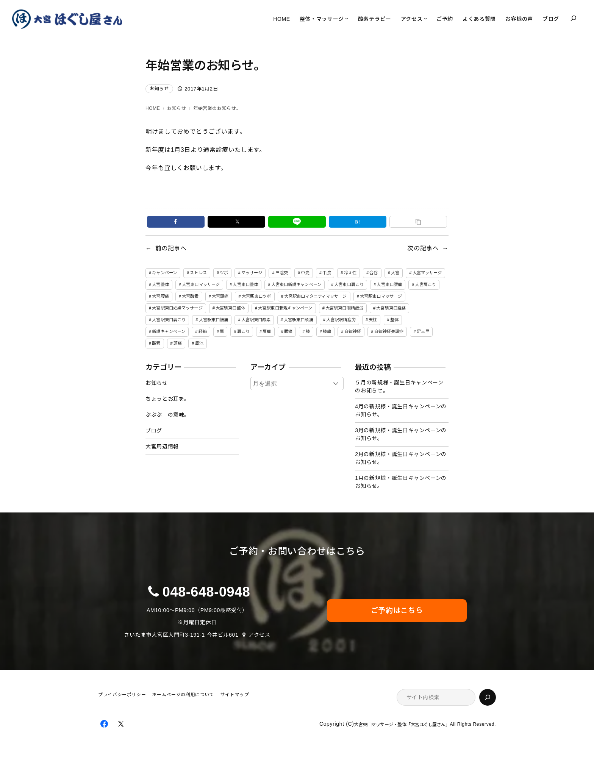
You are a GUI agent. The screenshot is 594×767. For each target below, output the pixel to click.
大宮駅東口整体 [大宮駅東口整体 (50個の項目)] (230, 308)
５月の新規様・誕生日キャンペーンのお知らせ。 (399, 387)
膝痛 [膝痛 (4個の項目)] (327, 331)
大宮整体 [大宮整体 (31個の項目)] (160, 284)
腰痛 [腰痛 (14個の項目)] (288, 331)
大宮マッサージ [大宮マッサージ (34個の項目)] (427, 272)
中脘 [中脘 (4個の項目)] (326, 272)
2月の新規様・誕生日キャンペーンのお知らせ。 (401, 458)
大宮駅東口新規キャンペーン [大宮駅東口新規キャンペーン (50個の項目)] (285, 308)
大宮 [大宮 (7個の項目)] (395, 272)
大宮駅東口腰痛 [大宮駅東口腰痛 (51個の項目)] (213, 319)
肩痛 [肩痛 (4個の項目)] (267, 331)
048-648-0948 (206, 592)
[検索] (487, 697)
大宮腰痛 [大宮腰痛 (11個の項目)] (160, 296)
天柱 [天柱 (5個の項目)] (373, 319)
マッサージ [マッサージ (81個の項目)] (252, 272)
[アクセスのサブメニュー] (425, 18)
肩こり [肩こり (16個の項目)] (243, 331)
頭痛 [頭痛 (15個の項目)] (178, 343)
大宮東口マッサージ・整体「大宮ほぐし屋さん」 (402, 724)
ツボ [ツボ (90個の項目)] (224, 272)
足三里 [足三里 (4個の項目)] (423, 331)
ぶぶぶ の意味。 (167, 415)
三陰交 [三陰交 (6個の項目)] (281, 272)
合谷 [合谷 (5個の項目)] (373, 272)
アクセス (259, 635)
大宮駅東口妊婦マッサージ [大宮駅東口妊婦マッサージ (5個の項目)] (177, 308)
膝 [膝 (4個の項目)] (308, 331)
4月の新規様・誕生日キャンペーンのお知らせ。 (401, 410)
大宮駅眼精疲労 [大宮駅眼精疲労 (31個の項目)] (341, 319)
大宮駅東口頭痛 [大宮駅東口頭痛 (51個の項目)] (298, 319)
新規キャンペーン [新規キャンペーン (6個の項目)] (168, 331)
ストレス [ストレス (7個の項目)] (198, 272)
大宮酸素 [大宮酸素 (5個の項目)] (190, 296)
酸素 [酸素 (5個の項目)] (156, 343)
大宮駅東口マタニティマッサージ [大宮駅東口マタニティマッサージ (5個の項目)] (315, 296)
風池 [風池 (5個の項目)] (199, 343)
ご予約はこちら (397, 610)
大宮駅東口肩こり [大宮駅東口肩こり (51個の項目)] (169, 319)
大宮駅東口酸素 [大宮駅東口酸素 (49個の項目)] (256, 319)
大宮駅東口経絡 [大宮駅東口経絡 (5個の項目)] (391, 308)
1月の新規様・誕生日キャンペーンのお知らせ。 (401, 482)
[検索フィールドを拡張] (573, 18)
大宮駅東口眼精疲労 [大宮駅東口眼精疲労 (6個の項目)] (344, 308)
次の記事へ (423, 248)
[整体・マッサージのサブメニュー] (346, 18)
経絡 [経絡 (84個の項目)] (203, 331)
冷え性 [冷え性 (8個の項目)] (350, 272)
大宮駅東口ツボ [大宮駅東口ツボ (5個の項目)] (256, 296)
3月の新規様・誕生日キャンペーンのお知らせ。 (401, 434)
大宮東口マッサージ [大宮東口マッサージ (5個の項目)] (201, 284)
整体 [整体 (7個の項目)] (394, 319)
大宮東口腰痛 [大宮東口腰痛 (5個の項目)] (389, 284)
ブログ (153, 431)
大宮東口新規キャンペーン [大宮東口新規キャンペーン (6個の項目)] (296, 284)
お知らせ (159, 88)
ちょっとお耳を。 (167, 399)
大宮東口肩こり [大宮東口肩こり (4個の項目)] (349, 284)
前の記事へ (171, 248)
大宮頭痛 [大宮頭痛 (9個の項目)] (220, 296)
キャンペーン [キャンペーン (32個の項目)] (164, 272)
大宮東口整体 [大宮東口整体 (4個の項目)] (245, 284)
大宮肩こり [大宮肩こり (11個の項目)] (425, 284)
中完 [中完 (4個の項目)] (305, 272)
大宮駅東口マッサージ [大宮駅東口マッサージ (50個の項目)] (381, 296)
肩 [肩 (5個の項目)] (222, 331)
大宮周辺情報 (162, 447)
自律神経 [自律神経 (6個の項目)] (352, 331)
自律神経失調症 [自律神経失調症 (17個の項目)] (389, 331)
